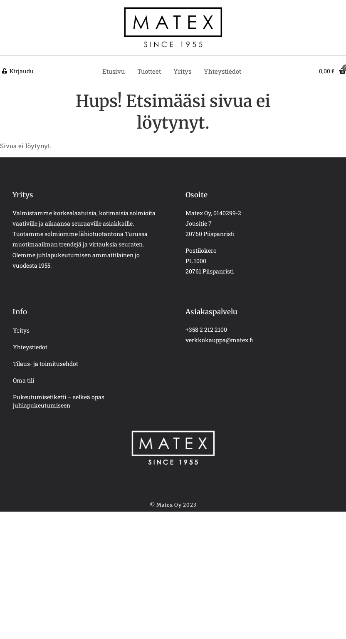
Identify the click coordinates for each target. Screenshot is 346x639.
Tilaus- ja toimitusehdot (45, 364)
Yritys (182, 71)
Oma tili (23, 380)
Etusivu (113, 71)
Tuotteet (149, 71)
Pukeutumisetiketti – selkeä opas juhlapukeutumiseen (58, 401)
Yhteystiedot (222, 71)
